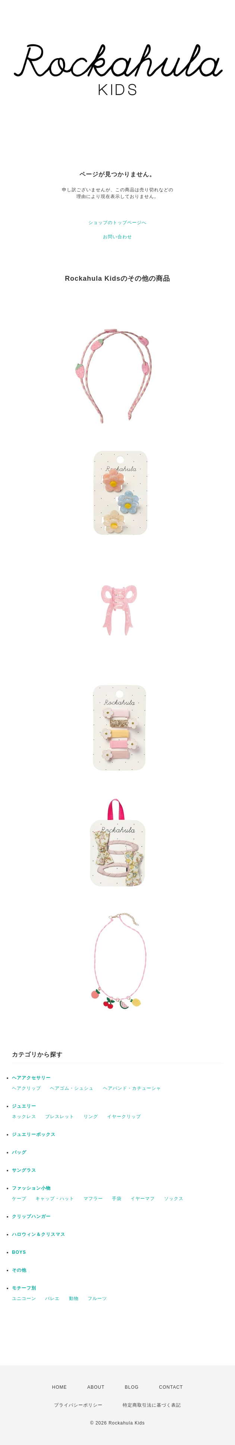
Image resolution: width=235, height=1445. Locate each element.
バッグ (19, 1152)
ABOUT (95, 1387)
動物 (74, 1298)
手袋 (117, 1198)
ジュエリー (24, 1106)
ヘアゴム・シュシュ (72, 1088)
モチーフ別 (24, 1288)
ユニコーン (24, 1298)
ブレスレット (59, 1116)
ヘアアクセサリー (31, 1077)
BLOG (132, 1387)
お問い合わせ (117, 236)
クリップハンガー (31, 1216)
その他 (19, 1270)
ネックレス (24, 1116)
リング (91, 1116)
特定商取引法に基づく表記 (152, 1405)
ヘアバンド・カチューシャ (132, 1088)
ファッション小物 (31, 1188)
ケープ (19, 1198)
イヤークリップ (124, 1116)
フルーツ (97, 1298)
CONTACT (171, 1387)
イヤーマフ (143, 1198)
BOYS (19, 1252)
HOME (59, 1387)
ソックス (174, 1198)
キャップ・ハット (54, 1198)
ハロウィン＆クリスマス (38, 1234)
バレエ (52, 1298)
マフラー (93, 1198)
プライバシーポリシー (78, 1405)
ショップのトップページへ (117, 222)
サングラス (24, 1170)
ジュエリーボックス (34, 1134)
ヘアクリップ (26, 1088)
